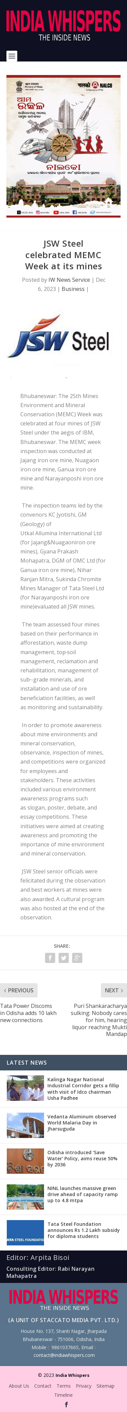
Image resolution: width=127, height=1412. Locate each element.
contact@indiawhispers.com (64, 1355)
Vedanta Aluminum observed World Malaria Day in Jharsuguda (81, 1122)
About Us (19, 1386)
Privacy (83, 1386)
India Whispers (72, 1375)
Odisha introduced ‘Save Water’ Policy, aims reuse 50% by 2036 (82, 1158)
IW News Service (69, 279)
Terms (64, 1386)
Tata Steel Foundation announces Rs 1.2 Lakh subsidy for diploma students (83, 1230)
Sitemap (105, 1386)
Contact (42, 1386)
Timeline (63, 1395)
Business (73, 289)
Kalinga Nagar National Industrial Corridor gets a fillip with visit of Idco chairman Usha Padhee (83, 1088)
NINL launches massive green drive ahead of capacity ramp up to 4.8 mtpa (82, 1194)
